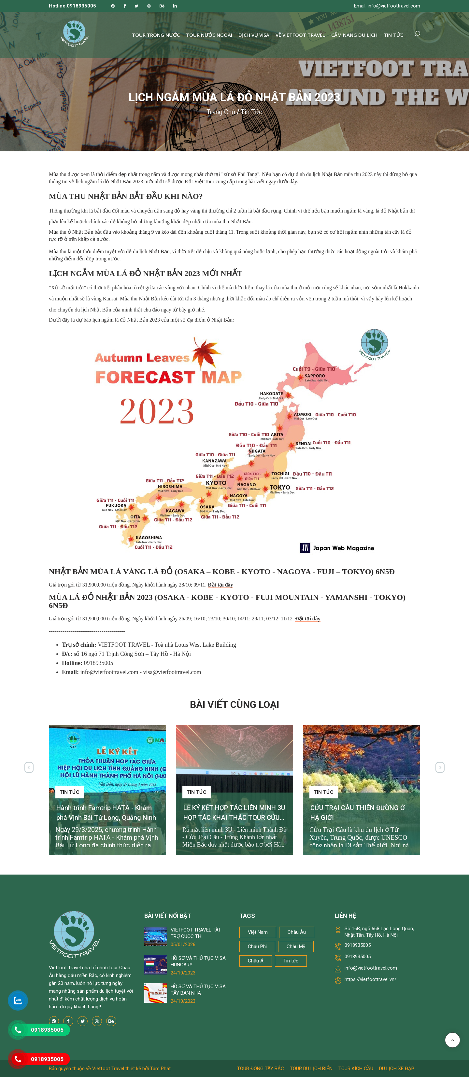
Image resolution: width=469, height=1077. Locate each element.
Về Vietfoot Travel (300, 35)
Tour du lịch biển (311, 1068)
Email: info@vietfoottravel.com (387, 6)
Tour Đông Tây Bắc (260, 1068)
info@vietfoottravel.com (371, 968)
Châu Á (255, 961)
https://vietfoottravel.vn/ (370, 979)
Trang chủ (220, 112)
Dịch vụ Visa (253, 35)
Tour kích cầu (355, 1068)
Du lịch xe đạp (396, 1068)
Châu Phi (257, 946)
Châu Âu (297, 932)
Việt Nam (258, 932)
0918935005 (358, 945)
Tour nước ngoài (209, 35)
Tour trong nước (156, 35)
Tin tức (393, 35)
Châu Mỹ (296, 946)
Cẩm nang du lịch (354, 35)
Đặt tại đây (220, 584)
